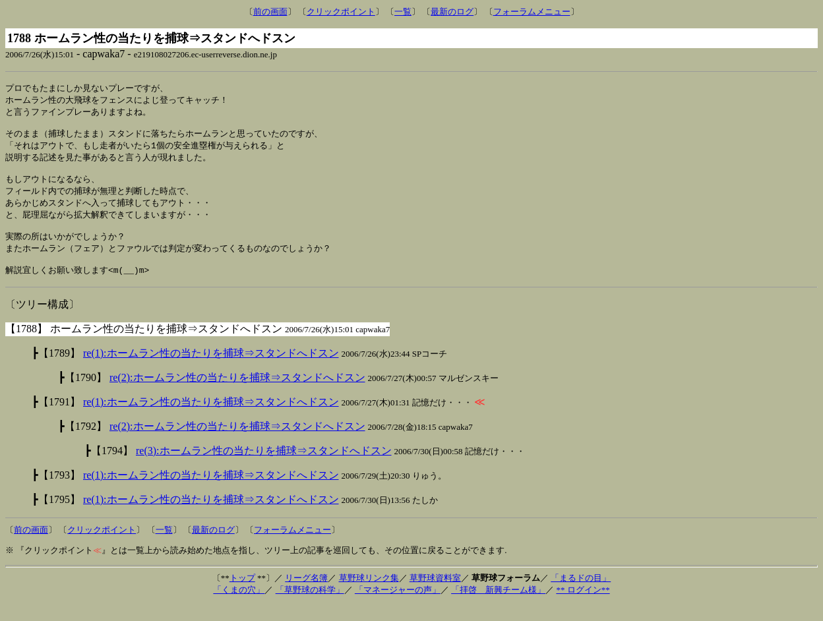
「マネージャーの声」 (398, 606)
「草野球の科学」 (310, 606)
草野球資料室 (435, 594)
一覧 (403, 11)
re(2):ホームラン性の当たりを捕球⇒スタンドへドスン (237, 393)
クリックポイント (341, 11)
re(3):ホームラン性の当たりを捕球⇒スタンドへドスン (264, 467)
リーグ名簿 (306, 594)
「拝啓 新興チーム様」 (498, 606)
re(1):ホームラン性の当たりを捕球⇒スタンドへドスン (211, 369)
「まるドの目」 (581, 594)
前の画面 (270, 11)
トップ (242, 594)
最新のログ (452, 11)
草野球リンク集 (369, 594)
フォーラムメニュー (531, 11)
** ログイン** (582, 606)
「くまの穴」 (238, 606)
